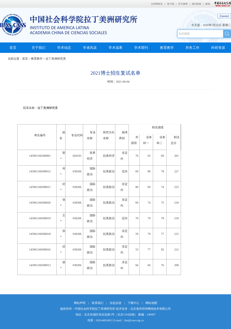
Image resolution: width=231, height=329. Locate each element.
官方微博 (182, 4)
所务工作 (192, 48)
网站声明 (79, 302)
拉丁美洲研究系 (56, 58)
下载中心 (133, 302)
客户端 (170, 4)
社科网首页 (157, 4)
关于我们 (38, 48)
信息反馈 (115, 302)
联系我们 (97, 302)
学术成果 (115, 48)
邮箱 (207, 4)
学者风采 (90, 48)
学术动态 (64, 48)
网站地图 (151, 302)
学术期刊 (141, 48)
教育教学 (167, 48)
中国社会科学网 (222, 4)
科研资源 (218, 48)
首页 (12, 48)
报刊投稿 (196, 4)
